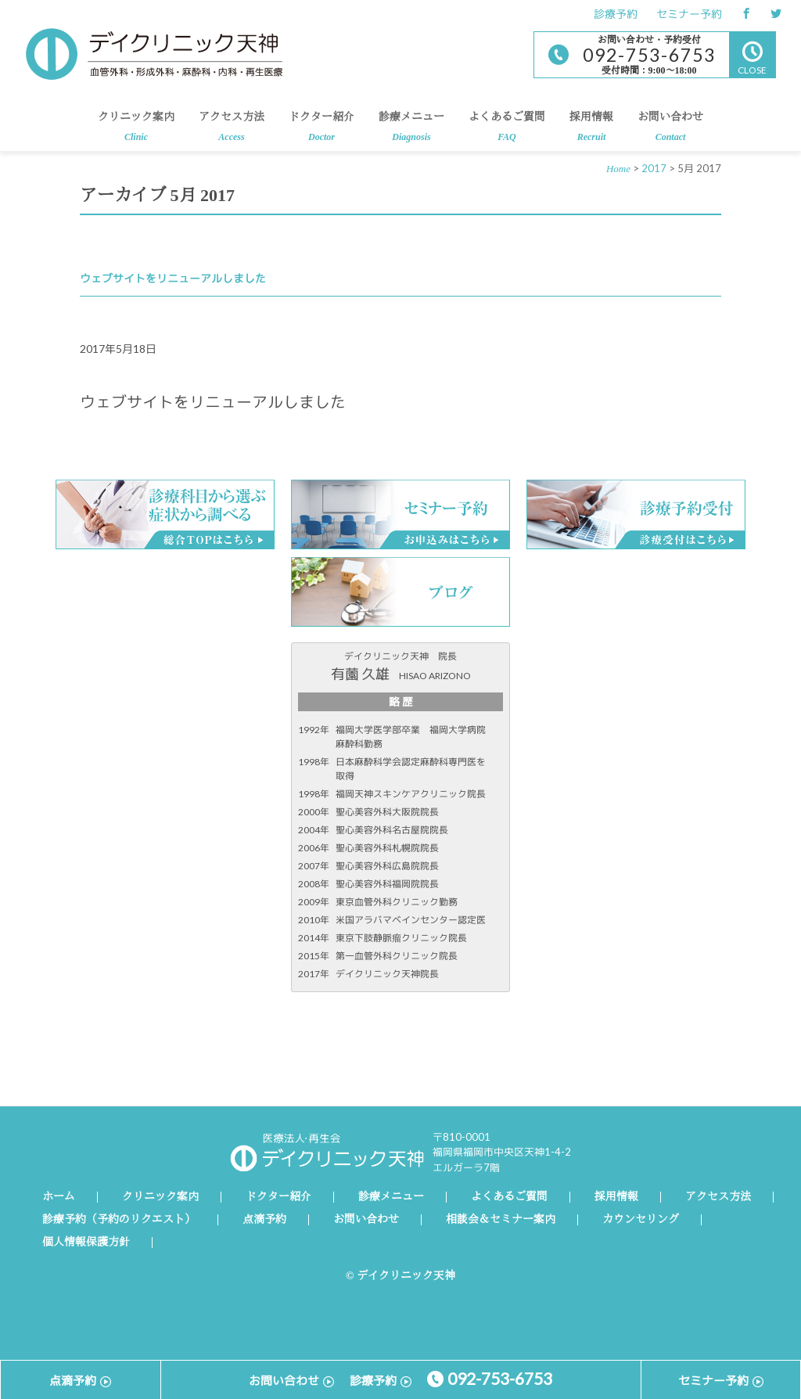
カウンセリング (640, 1219)
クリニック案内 (136, 131)
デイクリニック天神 (154, 54)
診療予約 (616, 13)
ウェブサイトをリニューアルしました (173, 278)
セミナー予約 (689, 13)
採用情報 (591, 131)
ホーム (58, 1197)
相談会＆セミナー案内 (500, 1219)
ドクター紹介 (321, 131)
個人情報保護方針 (86, 1242)
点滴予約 (264, 1219)
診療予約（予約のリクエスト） (119, 1219)
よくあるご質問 (507, 131)
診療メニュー (411, 131)
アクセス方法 (231, 131)
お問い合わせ (670, 131)
